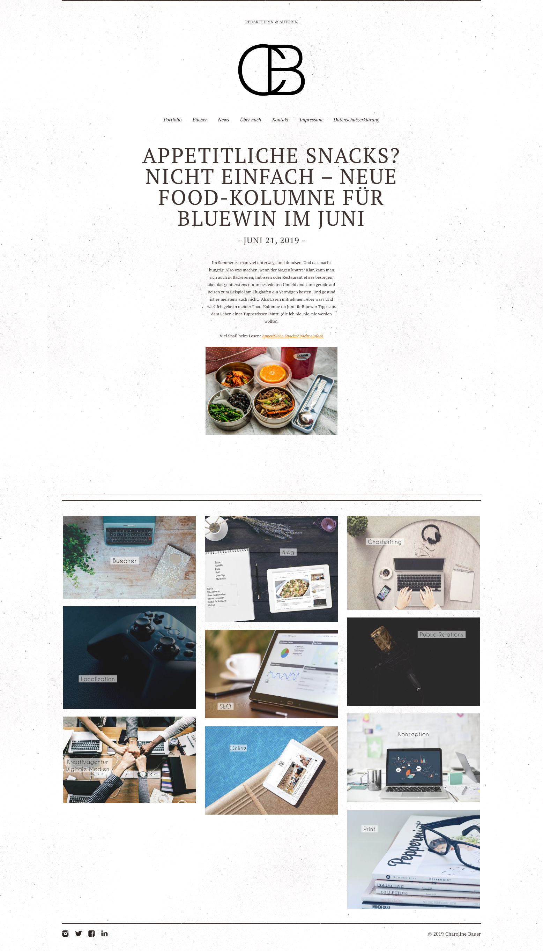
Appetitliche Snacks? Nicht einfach (292, 335)
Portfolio (172, 119)
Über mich (250, 119)
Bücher (200, 119)
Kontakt (280, 119)
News (223, 119)
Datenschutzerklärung (356, 119)
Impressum (310, 119)
